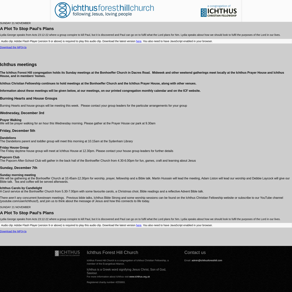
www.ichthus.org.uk (139, 276)
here (139, 41)
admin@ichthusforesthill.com (207, 260)
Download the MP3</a (13, 47)
